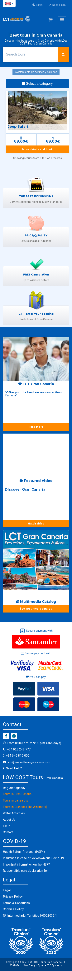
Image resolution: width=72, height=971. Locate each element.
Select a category (37, 84)
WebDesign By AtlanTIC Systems (43, 965)
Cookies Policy (13, 909)
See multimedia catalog (36, 608)
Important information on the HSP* (26, 864)
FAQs (6, 826)
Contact (8, 832)
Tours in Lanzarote (15, 800)
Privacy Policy (13, 896)
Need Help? (57, 4)
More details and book (37, 149)
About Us (9, 819)
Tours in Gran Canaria (17, 794)
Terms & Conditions (16, 903)
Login (37, 4)
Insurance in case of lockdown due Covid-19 (33, 858)
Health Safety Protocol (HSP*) (24, 852)
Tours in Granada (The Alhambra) (25, 807)
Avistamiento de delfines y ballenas (36, 72)
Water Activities (14, 813)
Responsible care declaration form (26, 871)
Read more (36, 426)
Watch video (36, 523)
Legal (7, 890)
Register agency (14, 788)
